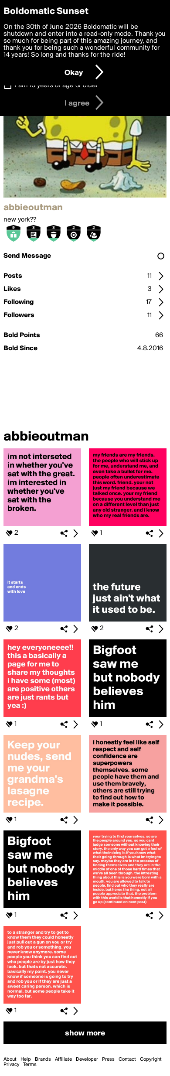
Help (25, 1059)
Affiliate (63, 1059)
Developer (87, 1059)
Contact (127, 1059)
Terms (30, 1064)
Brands (43, 1059)
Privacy (11, 1064)
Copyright (151, 1059)
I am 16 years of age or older (56, 85)
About (10, 1059)
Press (108, 1059)
